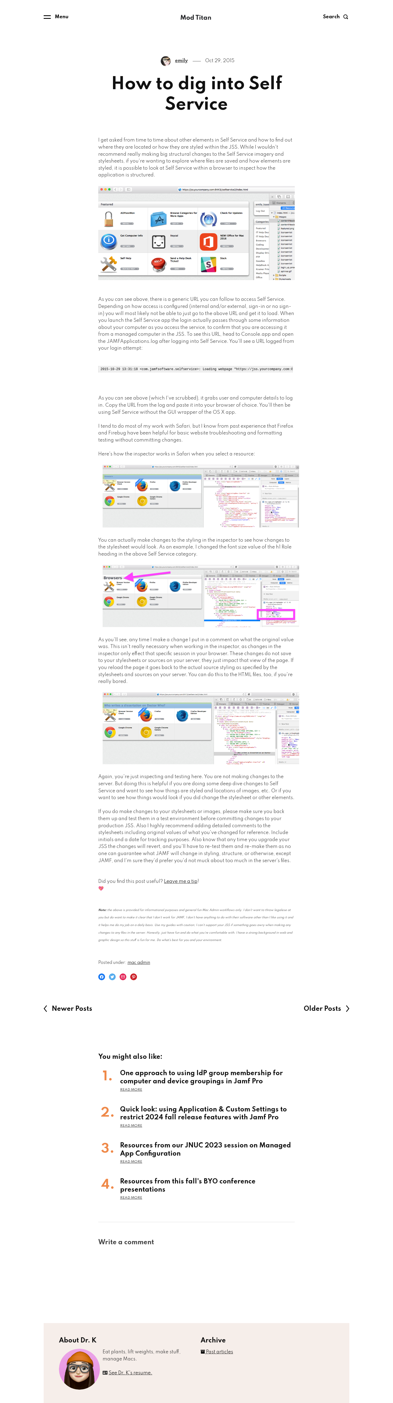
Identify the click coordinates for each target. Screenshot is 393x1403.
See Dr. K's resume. (130, 1372)
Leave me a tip (180, 881)
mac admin (138, 962)
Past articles (217, 1351)
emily (181, 60)
